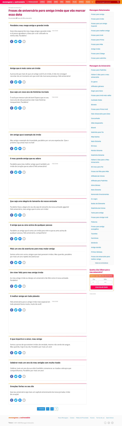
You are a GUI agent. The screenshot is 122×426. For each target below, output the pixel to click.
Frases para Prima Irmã (99, 109)
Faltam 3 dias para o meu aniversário (100, 75)
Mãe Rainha (95, 137)
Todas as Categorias (101, 263)
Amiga (42, 2)
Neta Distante (96, 190)
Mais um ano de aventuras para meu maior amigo (32, 248)
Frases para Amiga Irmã (99, 217)
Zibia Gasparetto (97, 123)
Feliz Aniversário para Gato (100, 114)
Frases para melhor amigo (100, 31)
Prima (68, 2)
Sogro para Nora (97, 91)
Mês (105, 279)
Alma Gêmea (95, 185)
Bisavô (93, 128)
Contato (72, 418)
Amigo (49, 2)
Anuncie (92, 418)
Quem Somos (110, 418)
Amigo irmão (95, 49)
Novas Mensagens (63, 418)
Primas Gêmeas (96, 252)
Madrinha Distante (97, 155)
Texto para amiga (97, 213)
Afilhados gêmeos (97, 86)
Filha (74, 2)
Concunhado (95, 118)
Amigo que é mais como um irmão (25, 68)
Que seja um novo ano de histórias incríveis (29, 92)
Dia (94, 279)
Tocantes (94, 234)
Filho (88, 2)
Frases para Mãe (97, 44)
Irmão (81, 2)
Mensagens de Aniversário (15, 7)
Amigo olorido (96, 247)
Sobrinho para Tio (97, 132)
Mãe (61, 2)
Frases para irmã (97, 35)
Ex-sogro (94, 199)
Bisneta (93, 105)
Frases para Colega (98, 53)
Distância (94, 243)
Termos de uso (100, 418)
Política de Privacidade (82, 418)
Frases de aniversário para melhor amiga (100, 257)
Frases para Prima (97, 40)
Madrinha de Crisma (98, 208)
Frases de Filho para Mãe (100, 171)
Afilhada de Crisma (98, 176)
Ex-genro (94, 82)
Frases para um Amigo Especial (99, 24)
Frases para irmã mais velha (101, 95)
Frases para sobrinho (98, 58)
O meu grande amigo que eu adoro (25, 158)
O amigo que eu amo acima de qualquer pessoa (31, 225)
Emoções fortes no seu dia (22, 386)
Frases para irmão (97, 19)
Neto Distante (96, 141)
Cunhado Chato (96, 100)
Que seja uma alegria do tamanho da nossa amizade (33, 201)
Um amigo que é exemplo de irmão (25, 134)
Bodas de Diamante (98, 203)
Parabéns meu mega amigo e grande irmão (29, 25)
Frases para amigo (97, 14)
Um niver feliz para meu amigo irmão (26, 272)
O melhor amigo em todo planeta (24, 296)
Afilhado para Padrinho (99, 181)
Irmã (56, 2)
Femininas (94, 238)
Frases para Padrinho (98, 70)
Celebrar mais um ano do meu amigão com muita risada (35, 362)
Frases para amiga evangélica (97, 227)
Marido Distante (96, 150)
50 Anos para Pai (97, 167)
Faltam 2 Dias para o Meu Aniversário (100, 161)
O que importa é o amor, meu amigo (26, 339)
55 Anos (94, 146)
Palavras (94, 222)
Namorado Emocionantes (100, 194)
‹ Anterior (41, 409)
